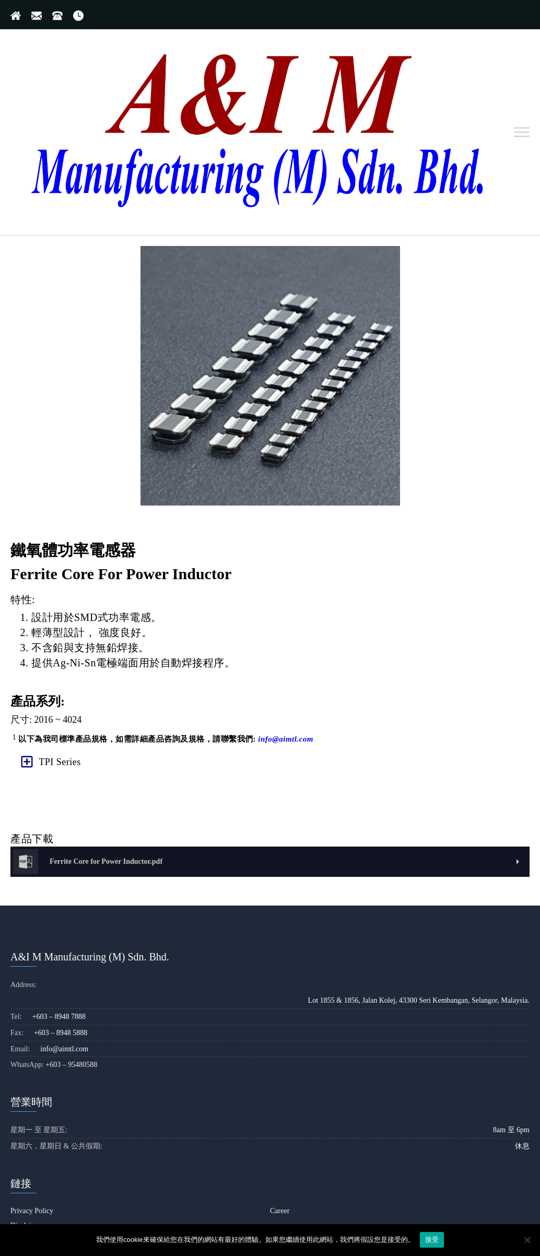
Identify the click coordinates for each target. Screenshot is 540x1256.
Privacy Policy (31, 1211)
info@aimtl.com (285, 739)
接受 (432, 1239)
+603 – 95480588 (71, 1065)
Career (279, 1211)
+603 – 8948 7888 (59, 1017)
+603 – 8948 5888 (60, 1033)
